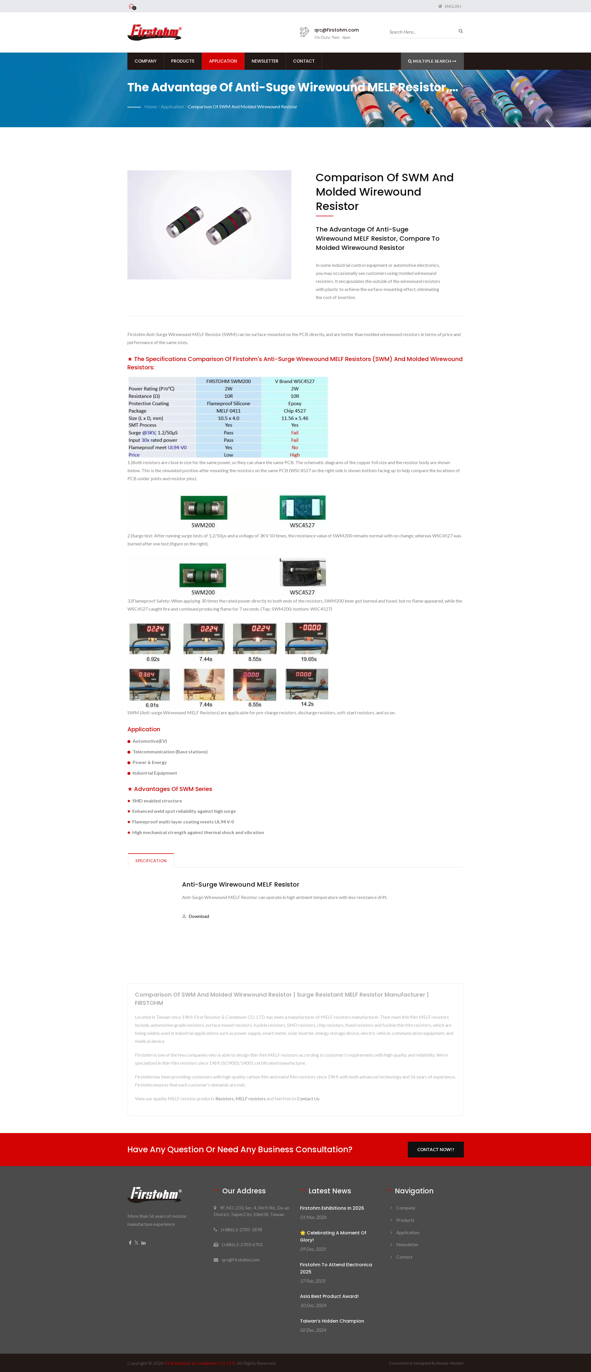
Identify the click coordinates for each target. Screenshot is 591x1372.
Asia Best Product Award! (329, 1296)
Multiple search (432, 61)
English (453, 6)
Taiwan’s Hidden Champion (332, 1321)
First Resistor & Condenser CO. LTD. (200, 1363)
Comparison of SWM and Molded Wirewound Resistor (242, 106)
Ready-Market (450, 1363)
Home (150, 106)
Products (182, 61)
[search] (459, 30)
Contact (304, 61)
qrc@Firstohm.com (336, 30)
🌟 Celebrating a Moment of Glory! (333, 1236)
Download (195, 916)
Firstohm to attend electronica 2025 (336, 1268)
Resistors (224, 1098)
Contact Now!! (435, 1149)
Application (223, 61)
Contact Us (308, 1098)
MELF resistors (251, 1098)
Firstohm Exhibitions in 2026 (332, 1208)
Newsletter (265, 61)
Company (145, 61)
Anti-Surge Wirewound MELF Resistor (240, 884)
